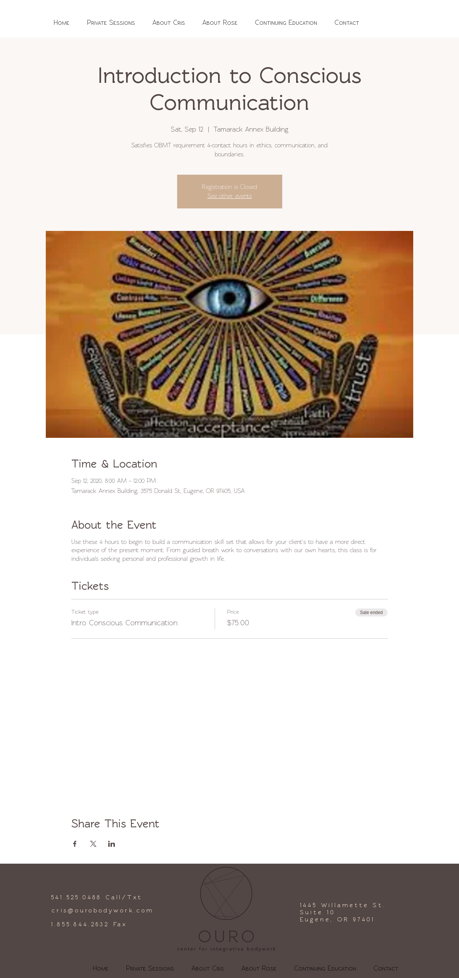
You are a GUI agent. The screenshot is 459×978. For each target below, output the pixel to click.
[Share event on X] (93, 844)
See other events (230, 196)
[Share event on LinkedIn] (111, 844)
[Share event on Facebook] (74, 844)
